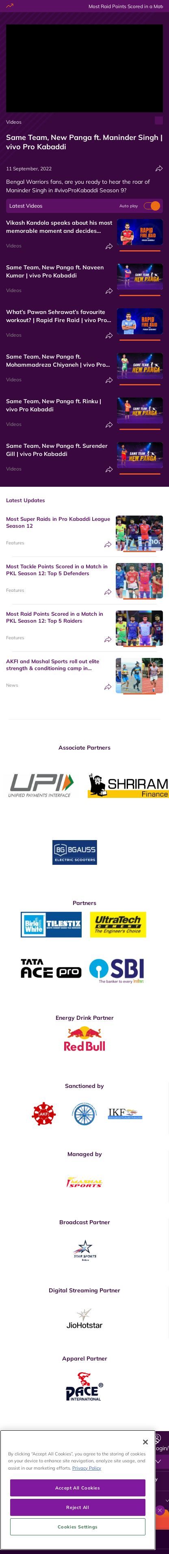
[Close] (145, 1468)
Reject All (77, 1533)
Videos (14, 122)
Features (15, 543)
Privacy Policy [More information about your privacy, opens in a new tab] (86, 1494)
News (12, 685)
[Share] (159, 168)
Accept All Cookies (77, 1514)
